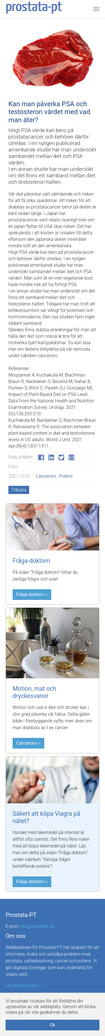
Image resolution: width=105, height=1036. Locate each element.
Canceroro (46, 476)
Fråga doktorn (31, 560)
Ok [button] (52, 1025)
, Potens (65, 476)
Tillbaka (18, 490)
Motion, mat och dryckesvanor (34, 692)
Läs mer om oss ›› (23, 985)
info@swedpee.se (36, 926)
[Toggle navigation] (96, 9)
